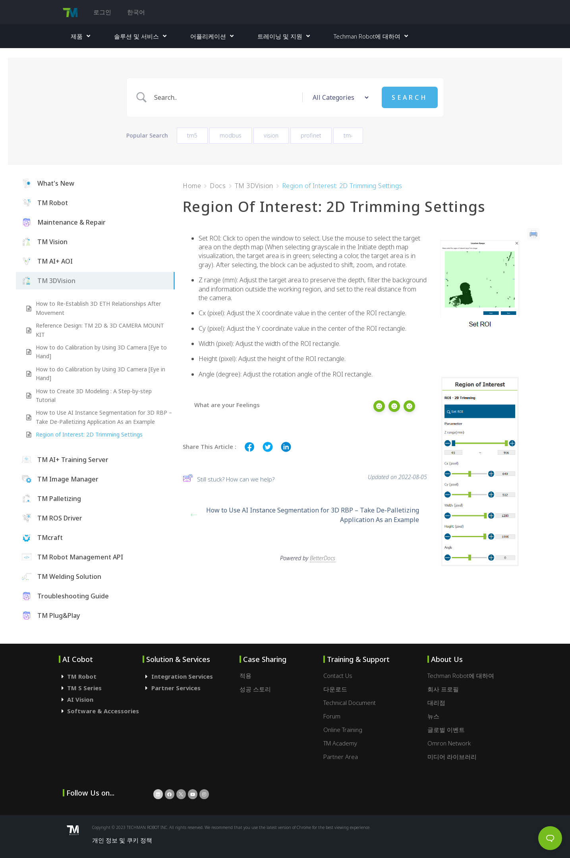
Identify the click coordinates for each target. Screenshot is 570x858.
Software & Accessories (103, 711)
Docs (218, 185)
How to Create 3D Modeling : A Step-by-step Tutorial (94, 395)
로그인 (102, 12)
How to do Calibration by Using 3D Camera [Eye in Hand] (100, 373)
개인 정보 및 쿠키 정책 (122, 840)
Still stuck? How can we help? (228, 479)
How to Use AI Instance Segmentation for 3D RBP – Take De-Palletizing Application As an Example (104, 417)
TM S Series (84, 688)
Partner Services (176, 688)
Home (192, 185)
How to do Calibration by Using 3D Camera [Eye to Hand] (101, 352)
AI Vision (80, 699)
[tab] (101, 676)
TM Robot (82, 676)
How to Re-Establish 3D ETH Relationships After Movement (98, 308)
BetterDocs (322, 554)
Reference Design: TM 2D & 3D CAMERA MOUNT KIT (100, 330)
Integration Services (182, 676)
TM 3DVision (254, 185)
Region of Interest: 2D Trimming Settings (89, 434)
